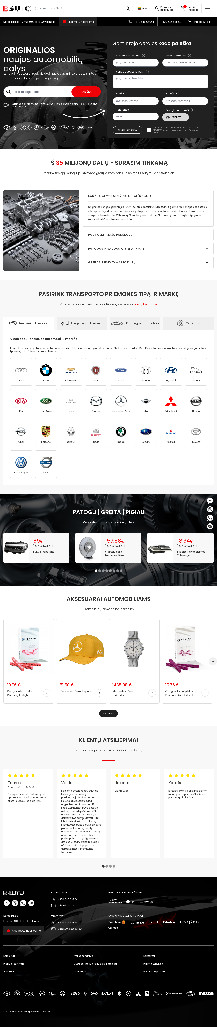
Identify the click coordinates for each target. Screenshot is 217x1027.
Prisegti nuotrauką (177, 110)
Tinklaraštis (80, 971)
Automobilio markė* (128, 55)
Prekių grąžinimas (13, 963)
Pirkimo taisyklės (153, 963)
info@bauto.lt (202, 22)
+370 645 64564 (144, 22)
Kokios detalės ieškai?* (130, 71)
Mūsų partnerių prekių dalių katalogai (95, 963)
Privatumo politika (154, 971)
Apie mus (9, 971)
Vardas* (121, 93)
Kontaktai (149, 956)
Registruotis (166, 9)
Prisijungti (165, 7)
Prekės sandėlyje (83, 956)
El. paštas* (172, 93)
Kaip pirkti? (9, 956)
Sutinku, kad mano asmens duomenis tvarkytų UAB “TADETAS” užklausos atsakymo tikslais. (176, 130)
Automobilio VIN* (176, 55)
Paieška (86, 92)
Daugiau (108, 713)
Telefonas (122, 109)
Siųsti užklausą (127, 130)
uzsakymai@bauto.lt (70, 928)
